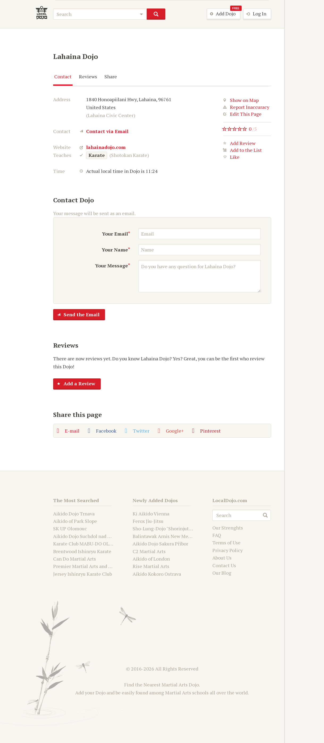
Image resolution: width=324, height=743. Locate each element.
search (156, 14)
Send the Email (76, 315)
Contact (62, 76)
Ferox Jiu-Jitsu (148, 521)
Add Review (239, 144)
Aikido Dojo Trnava (74, 513)
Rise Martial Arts (151, 566)
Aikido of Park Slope (75, 521)
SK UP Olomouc (70, 528)
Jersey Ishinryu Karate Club (82, 574)
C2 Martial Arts (149, 551)
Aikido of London (151, 559)
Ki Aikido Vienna (151, 513)
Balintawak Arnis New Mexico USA (170, 536)
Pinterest (206, 431)
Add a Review (74, 384)
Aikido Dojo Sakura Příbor (160, 543)
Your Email (115, 233)
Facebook (102, 431)
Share (110, 76)
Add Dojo (223, 13)
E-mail (68, 431)
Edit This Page (242, 114)
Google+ (171, 431)
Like (231, 158)
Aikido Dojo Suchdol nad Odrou (87, 536)
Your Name (115, 249)
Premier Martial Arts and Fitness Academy (99, 566)
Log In (254, 14)
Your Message (111, 265)
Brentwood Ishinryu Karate (82, 551)
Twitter (137, 431)
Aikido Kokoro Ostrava (157, 574)
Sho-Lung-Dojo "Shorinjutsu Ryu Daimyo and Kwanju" (190, 528)
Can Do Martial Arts (74, 559)
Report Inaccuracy (246, 107)
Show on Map (241, 100)
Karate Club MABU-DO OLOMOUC (90, 543)
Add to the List (242, 151)
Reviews (88, 76)
